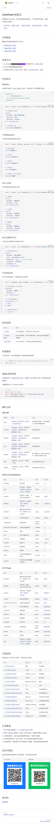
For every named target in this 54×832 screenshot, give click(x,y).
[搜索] (43, 2)
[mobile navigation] (48, 3)
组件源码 (5, 802)
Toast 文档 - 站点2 (10, 48)
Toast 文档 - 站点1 (10, 45)
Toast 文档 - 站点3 (10, 51)
